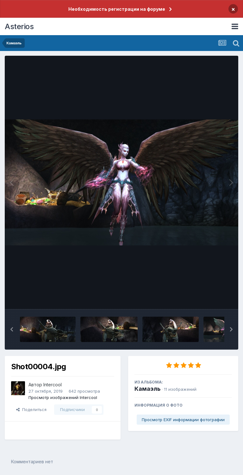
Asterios (19, 26)
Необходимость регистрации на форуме (116, 9)
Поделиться (31, 409)
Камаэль (147, 388)
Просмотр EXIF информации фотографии (183, 419)
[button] (12, 329)
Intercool (52, 384)
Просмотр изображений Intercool (62, 397)
